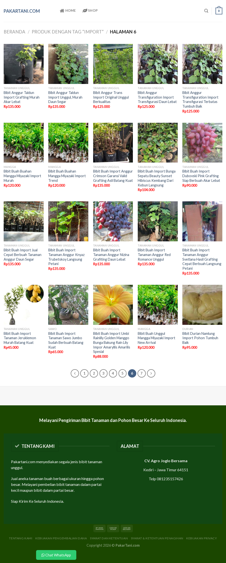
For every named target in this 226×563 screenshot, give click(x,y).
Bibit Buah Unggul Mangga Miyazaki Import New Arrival (156, 338)
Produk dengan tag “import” (68, 31)
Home (68, 10)
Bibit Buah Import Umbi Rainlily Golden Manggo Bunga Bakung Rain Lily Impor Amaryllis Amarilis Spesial (111, 342)
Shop (90, 10)
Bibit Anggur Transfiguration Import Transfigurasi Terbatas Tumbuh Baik (200, 99)
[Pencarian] (206, 11)
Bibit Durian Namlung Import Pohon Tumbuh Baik (200, 338)
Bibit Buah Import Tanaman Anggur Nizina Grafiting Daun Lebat (111, 254)
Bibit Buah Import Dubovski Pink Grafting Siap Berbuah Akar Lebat (201, 175)
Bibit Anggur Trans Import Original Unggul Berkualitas (111, 97)
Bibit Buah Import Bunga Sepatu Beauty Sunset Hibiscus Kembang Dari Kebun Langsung (157, 178)
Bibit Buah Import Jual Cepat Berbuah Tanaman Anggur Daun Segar (22, 254)
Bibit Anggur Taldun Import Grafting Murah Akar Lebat (21, 97)
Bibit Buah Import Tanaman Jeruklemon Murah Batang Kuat (20, 338)
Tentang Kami (20, 538)
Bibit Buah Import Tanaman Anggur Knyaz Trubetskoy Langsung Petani (66, 257)
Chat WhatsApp (56, 555)
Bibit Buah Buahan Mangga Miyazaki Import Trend (67, 175)
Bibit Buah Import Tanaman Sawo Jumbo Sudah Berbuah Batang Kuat (65, 340)
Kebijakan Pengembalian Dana (61, 538)
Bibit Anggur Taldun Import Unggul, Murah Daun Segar (65, 97)
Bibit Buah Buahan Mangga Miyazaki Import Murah (22, 175)
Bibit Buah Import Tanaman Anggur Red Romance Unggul (154, 254)
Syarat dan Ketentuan (109, 538)
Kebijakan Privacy (201, 538)
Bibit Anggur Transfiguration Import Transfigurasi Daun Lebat (157, 97)
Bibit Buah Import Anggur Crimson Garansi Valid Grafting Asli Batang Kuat (113, 175)
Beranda (14, 31)
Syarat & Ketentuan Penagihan (157, 538)
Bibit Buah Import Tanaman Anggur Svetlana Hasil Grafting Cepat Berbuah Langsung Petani (201, 259)
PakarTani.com (22, 11)
